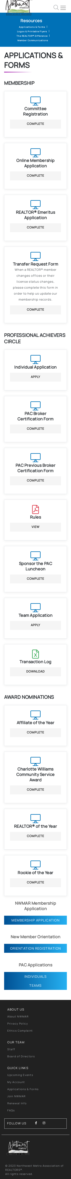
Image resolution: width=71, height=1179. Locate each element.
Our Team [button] (16, 1042)
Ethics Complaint (20, 1030)
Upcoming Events (20, 1075)
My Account (16, 1082)
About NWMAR (18, 1016)
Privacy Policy (17, 1023)
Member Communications (32, 40)
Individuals (35, 976)
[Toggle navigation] (64, 6)
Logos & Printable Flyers (32, 31)
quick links (18, 1068)
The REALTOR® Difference (32, 35)
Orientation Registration (35, 948)
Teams (35, 985)
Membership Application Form (35, 921)
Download (35, 671)
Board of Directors (21, 1056)
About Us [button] (15, 1009)
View (35, 527)
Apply (35, 377)
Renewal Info (16, 1103)
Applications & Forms (32, 27)
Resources (31, 20)
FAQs (11, 1110)
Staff (11, 1049)
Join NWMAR (16, 1096)
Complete (35, 124)
